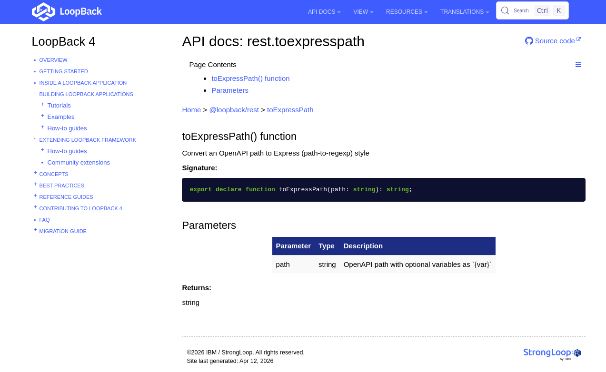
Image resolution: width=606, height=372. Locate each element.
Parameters (229, 90)
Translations (464, 12)
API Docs (324, 12)
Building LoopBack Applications (86, 94)
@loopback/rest (234, 110)
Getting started (64, 71)
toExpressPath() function (250, 78)
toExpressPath (290, 110)
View (363, 12)
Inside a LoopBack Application (83, 83)
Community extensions (79, 162)
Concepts (54, 174)
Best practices (62, 185)
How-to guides (67, 128)
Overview (54, 60)
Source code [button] (550, 41)
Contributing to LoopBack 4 (81, 208)
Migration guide (63, 231)
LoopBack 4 (64, 41)
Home (191, 110)
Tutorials (59, 105)
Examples (61, 116)
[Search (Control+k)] (532, 10)
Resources (407, 12)
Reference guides (66, 197)
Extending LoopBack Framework (88, 140)
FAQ (45, 220)
